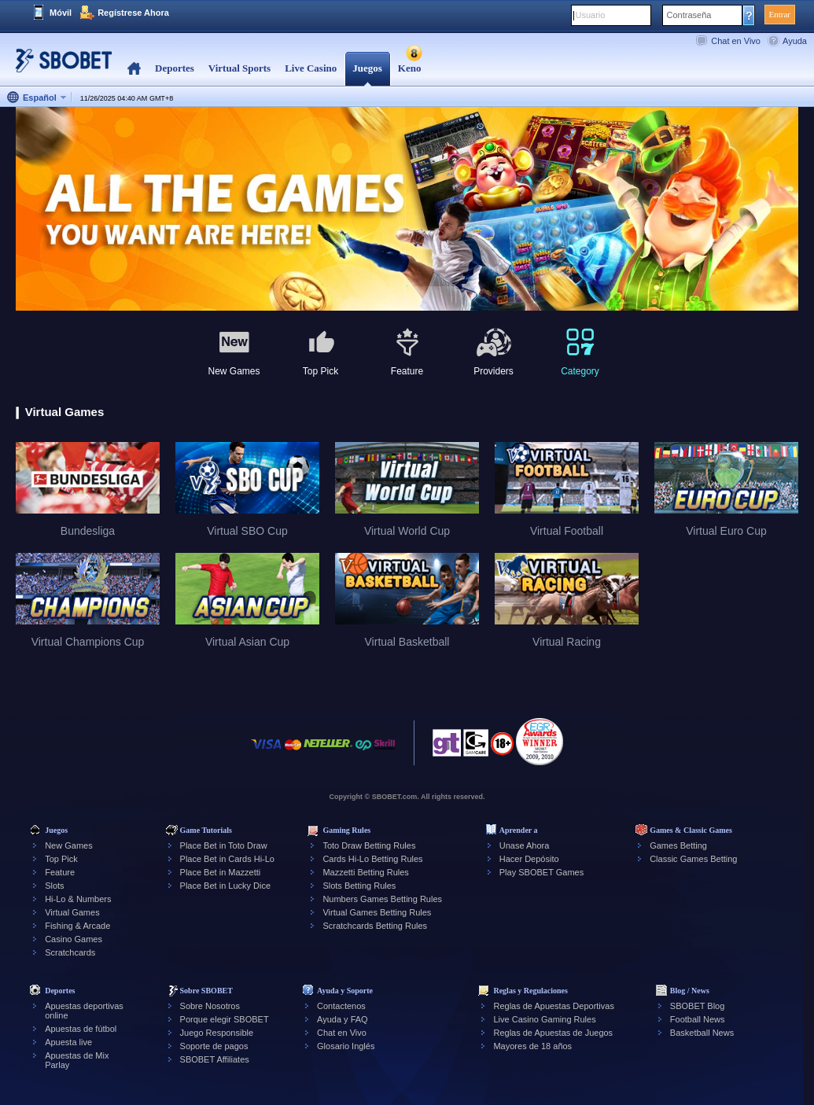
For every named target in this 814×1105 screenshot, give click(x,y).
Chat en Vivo (736, 41)
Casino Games (73, 939)
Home (134, 69)
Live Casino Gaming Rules (544, 1019)
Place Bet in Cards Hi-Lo (227, 859)
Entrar (779, 14)
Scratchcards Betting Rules (374, 925)
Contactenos (341, 1006)
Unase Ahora (524, 845)
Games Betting (678, 845)
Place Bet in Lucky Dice (225, 885)
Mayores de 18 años (532, 1046)
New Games (69, 845)
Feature (60, 872)
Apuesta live (68, 1042)
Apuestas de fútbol (80, 1028)
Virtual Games (72, 912)
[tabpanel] (407, 209)
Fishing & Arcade (77, 925)
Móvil (61, 12)
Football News (697, 1019)
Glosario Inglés (345, 1046)
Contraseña (689, 15)
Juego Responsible (217, 1032)
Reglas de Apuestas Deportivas (553, 1006)
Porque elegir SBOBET (224, 1019)
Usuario (591, 15)
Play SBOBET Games (541, 872)
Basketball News (702, 1032)
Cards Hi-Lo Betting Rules (372, 859)
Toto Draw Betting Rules (368, 845)
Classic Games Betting (693, 859)
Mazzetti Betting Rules (365, 872)
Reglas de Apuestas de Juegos (553, 1032)
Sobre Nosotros (210, 1006)
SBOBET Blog (697, 1006)
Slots (54, 885)
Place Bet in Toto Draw (223, 845)
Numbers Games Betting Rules (382, 899)
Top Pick (61, 859)
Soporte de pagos (214, 1046)
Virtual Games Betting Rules (376, 912)
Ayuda (795, 41)
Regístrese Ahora (133, 12)
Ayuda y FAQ (342, 1019)
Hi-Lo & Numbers (78, 899)
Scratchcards (70, 952)
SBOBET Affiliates (214, 1059)
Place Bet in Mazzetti (220, 872)
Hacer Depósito (529, 859)
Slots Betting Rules (359, 885)
